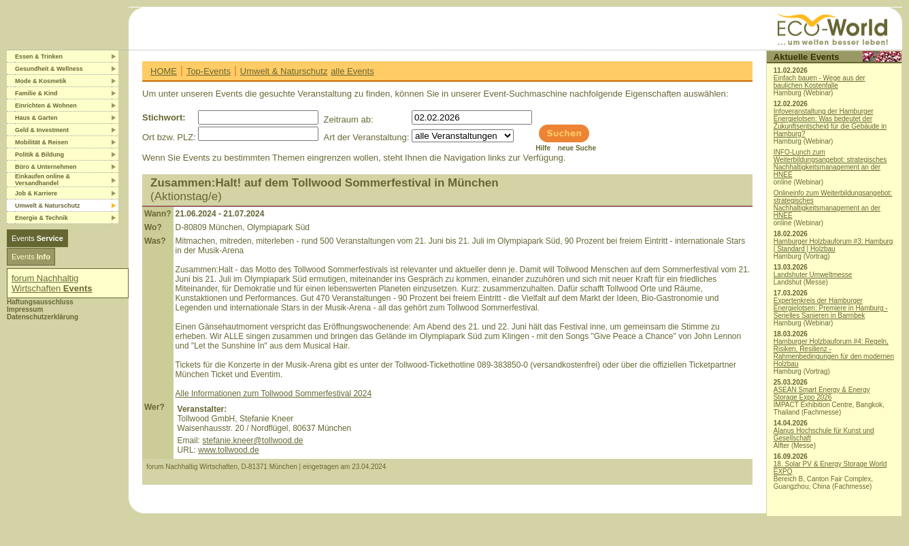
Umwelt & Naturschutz (284, 71)
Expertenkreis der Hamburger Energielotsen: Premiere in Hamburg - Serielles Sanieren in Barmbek (831, 308)
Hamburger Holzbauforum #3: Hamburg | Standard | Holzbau (833, 245)
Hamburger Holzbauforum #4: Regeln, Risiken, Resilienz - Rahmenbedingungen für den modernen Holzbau (834, 353)
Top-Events (208, 71)
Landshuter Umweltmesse (813, 274)
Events (37, 238)
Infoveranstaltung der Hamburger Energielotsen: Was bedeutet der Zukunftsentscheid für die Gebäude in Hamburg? (830, 123)
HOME (163, 71)
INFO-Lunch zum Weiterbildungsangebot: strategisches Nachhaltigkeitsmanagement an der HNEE (830, 163)
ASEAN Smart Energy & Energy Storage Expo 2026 (822, 393)
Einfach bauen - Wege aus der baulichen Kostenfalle (819, 81)
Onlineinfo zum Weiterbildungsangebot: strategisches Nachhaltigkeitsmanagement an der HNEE (833, 204)
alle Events (352, 71)
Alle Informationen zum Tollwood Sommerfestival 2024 (274, 393)
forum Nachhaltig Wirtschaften (52, 283)
